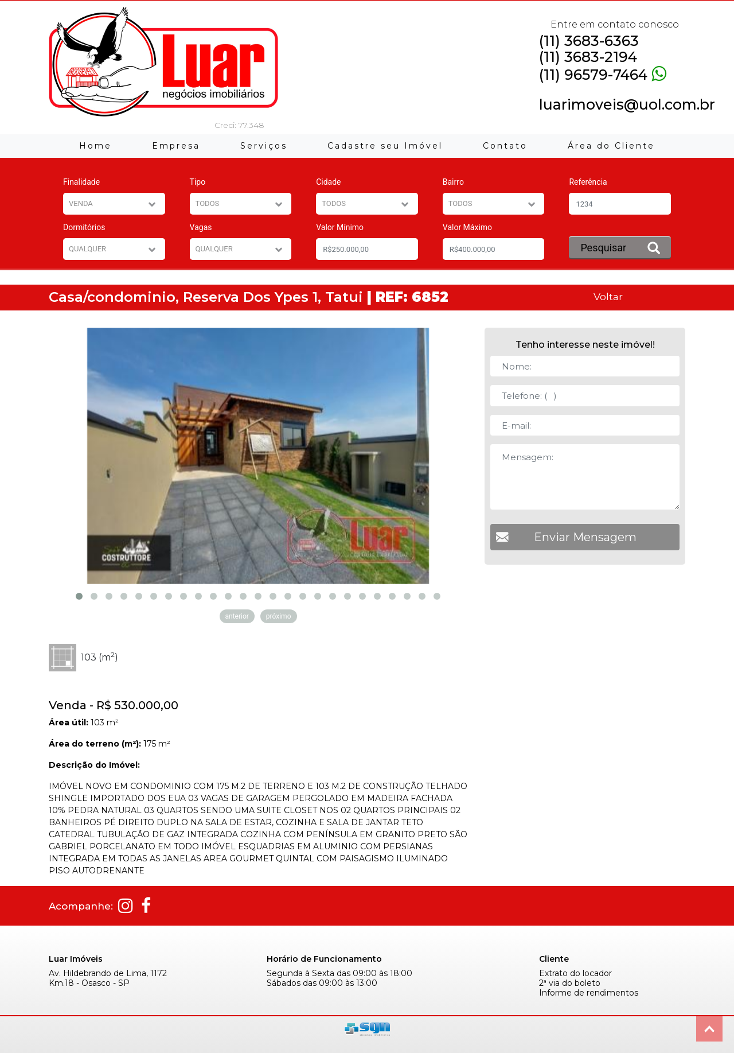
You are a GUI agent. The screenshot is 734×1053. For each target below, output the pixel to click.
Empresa (176, 146)
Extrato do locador (575, 973)
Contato (505, 146)
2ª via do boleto (569, 983)
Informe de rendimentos (588, 993)
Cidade (328, 181)
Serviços (263, 146)
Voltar (608, 296)
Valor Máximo (467, 227)
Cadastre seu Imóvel (385, 146)
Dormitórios (84, 227)
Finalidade (81, 181)
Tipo (198, 181)
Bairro (453, 181)
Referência (588, 181)
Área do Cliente (611, 146)
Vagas (201, 227)
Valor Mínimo (340, 227)
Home (95, 146)
